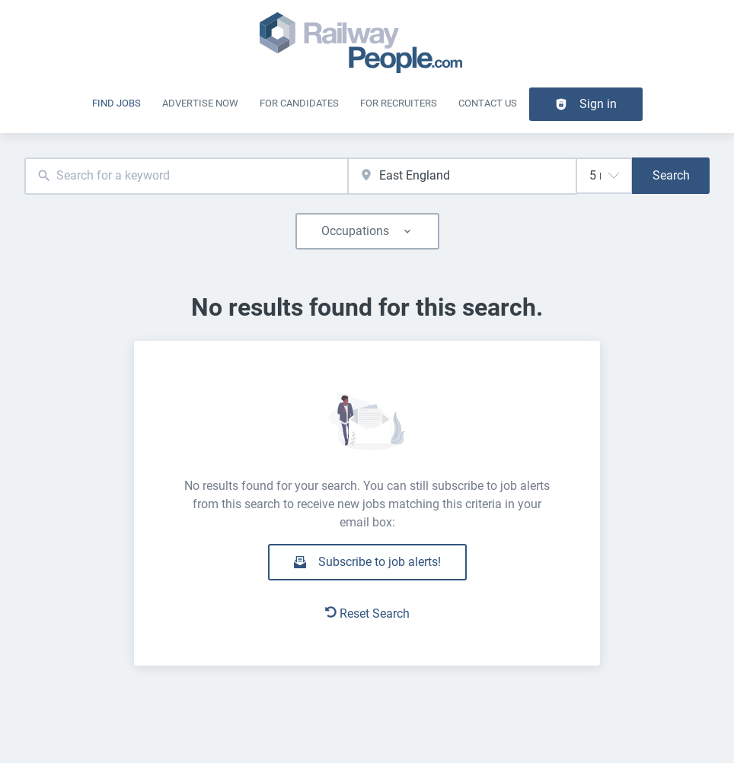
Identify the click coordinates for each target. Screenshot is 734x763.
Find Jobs (116, 103)
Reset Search (367, 613)
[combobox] (186, 176)
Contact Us (487, 103)
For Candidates (299, 103)
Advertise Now (200, 103)
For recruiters (398, 103)
